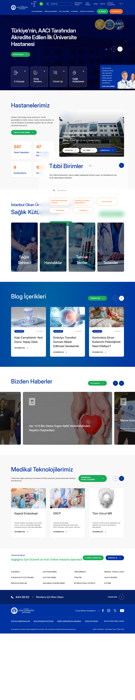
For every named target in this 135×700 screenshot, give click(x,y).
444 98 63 (33, 4)
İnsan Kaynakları (19, 670)
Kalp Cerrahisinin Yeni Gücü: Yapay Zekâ (28, 426)
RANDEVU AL (107, 150)
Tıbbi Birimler (80, 658)
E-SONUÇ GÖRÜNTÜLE (93, 644)
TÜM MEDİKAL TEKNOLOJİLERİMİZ (93, 565)
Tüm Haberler (97, 470)
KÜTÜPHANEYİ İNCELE (111, 300)
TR (121, 4)
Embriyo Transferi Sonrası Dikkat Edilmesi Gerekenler (66, 428)
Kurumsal (74, 11)
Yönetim (77, 664)
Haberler (102, 4)
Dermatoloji (60, 253)
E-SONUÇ (102, 11)
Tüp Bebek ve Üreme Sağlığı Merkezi (81, 245)
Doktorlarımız (64, 11)
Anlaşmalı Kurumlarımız (111, 3)
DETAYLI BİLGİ (20, 54)
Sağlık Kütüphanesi (87, 11)
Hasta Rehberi (88, 3)
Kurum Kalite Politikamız (22, 664)
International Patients (78, 3)
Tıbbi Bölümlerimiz (50, 11)
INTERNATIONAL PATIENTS (84, 670)
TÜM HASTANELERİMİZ (24, 132)
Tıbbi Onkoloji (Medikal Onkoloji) (59, 245)
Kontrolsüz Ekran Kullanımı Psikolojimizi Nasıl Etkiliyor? (106, 428)
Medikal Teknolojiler (114, 658)
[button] (106, 49)
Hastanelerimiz (37, 11)
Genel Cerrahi (107, 245)
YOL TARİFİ (89, 150)
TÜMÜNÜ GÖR (97, 385)
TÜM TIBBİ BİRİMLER (60, 267)
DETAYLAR (71, 150)
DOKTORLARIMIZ (109, 86)
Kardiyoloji (83, 253)
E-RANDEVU (116, 11)
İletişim (96, 4)
